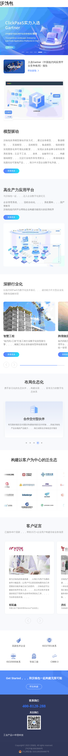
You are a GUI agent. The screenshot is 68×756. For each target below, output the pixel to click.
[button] (14, 365)
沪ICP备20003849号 (34, 748)
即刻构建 (34, 686)
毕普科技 (19, 735)
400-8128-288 (34, 706)
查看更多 (11, 176)
